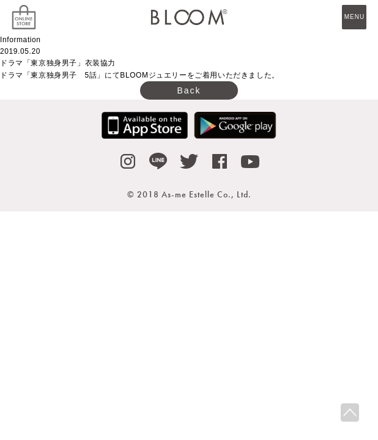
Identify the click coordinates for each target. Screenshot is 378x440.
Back (189, 90)
